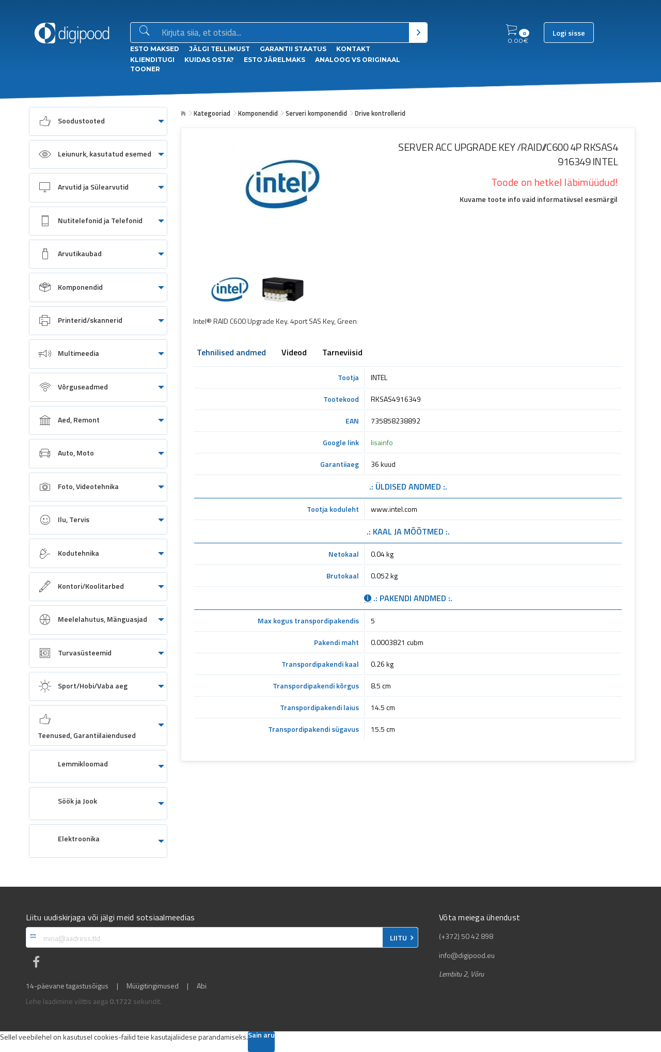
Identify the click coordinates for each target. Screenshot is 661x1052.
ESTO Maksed (154, 49)
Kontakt (353, 49)
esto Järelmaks (274, 60)
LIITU (398, 938)
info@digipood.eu (467, 955)
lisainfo (382, 442)
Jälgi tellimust (219, 49)
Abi (202, 986)
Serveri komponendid (316, 113)
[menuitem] (98, 121)
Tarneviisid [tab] (342, 353)
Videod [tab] (294, 353)
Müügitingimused (153, 986)
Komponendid (258, 113)
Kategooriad (212, 113)
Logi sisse (569, 33)
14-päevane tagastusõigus (67, 986)
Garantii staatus (293, 49)
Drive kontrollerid (380, 113)
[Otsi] (418, 32)
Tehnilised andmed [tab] (231, 353)
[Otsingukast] (283, 33)
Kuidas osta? (209, 60)
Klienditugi (152, 60)
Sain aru (261, 1035)
